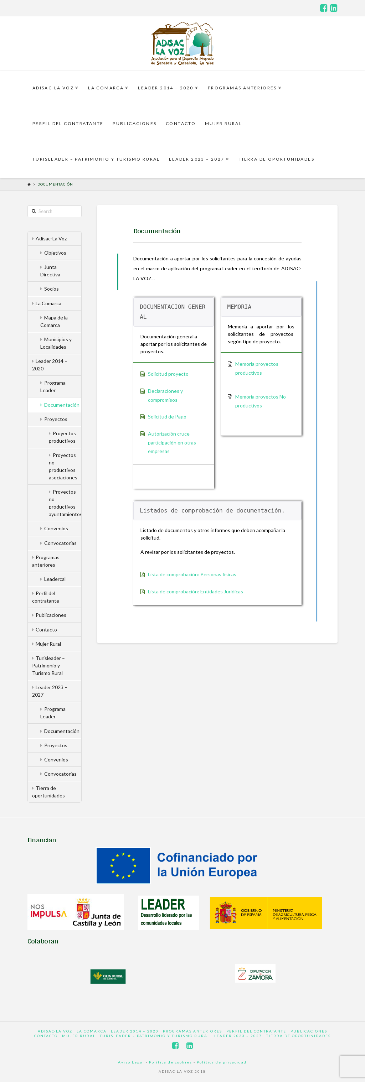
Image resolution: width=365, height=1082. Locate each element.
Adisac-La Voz (51, 238)
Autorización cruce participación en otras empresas (172, 442)
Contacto (46, 629)
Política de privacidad (222, 1062)
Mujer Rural (48, 644)
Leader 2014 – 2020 (50, 364)
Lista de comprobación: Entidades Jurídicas (195, 591)
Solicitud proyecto (168, 374)
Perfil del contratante (45, 597)
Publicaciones (51, 615)
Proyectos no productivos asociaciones (63, 466)
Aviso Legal (131, 1062)
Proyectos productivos (62, 437)
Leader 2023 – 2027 (50, 691)
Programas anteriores (46, 561)
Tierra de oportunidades (48, 792)
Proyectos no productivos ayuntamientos (65, 503)
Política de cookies (170, 1062)
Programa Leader (53, 386)
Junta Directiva (50, 270)
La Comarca (48, 303)
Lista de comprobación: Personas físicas (192, 574)
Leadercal (55, 579)
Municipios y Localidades (56, 343)
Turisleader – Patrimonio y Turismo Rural (48, 665)
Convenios (56, 528)
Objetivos (55, 253)
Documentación (55, 184)
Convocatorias (60, 543)
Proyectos (55, 419)
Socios (51, 289)
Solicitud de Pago (167, 416)
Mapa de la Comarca (54, 321)
